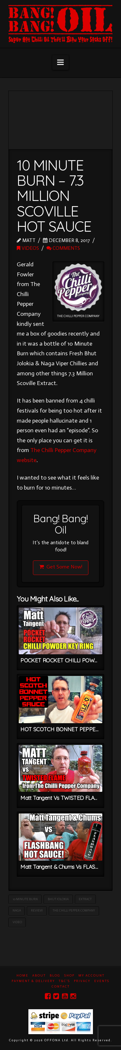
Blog (55, 976)
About (39, 976)
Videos (28, 248)
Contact (61, 987)
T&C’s (64, 981)
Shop (69, 976)
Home (22, 976)
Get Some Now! (60, 567)
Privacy (82, 981)
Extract (85, 899)
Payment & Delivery (33, 981)
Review (37, 910)
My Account (91, 976)
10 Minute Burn (25, 899)
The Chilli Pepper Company (74, 910)
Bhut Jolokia (58, 899)
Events (101, 981)
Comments (63, 248)
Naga (17, 910)
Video (17, 922)
